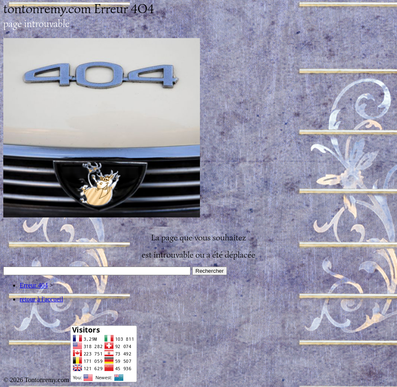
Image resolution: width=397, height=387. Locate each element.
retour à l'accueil (41, 299)
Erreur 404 (34, 285)
